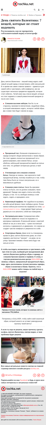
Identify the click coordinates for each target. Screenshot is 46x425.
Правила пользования (7, 415)
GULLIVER (7, 269)
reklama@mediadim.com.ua (30, 405)
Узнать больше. (37, 419)
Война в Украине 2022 (37, 15)
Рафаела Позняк (13, 38)
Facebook (24, 380)
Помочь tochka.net (18, 15)
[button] (39, 9)
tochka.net (35, 368)
